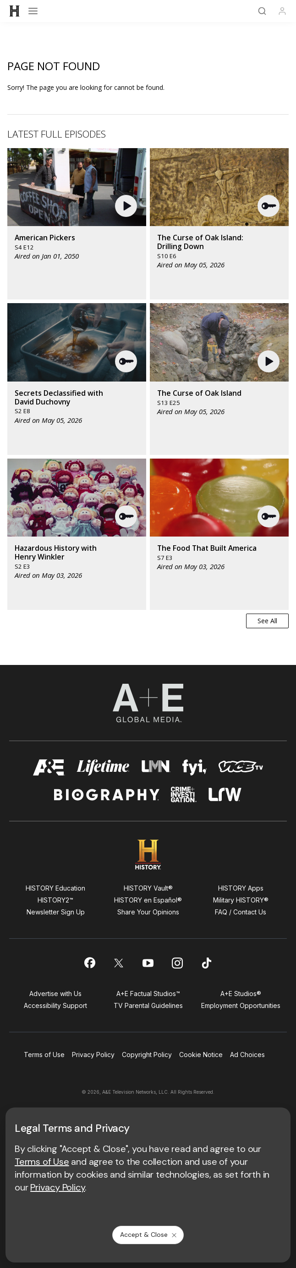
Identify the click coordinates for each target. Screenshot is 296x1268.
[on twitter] (118, 963)
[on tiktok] (206, 963)
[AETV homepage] (49, 767)
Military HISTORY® (241, 900)
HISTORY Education (55, 888)
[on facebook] (89, 962)
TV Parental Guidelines (148, 1005)
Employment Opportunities (240, 1005)
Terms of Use (44, 1054)
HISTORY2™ (55, 900)
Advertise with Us (55, 993)
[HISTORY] (14, 11)
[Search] (262, 11)
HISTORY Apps (240, 888)
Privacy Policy (93, 1054)
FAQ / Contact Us (240, 912)
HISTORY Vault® (148, 888)
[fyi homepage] (194, 767)
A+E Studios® (240, 993)
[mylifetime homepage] (103, 767)
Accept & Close (149, 1234)
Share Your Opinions (148, 912)
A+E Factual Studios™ (148, 993)
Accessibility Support (55, 1005)
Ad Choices (247, 1054)
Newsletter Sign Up (56, 912)
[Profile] (282, 11)
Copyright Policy (147, 1054)
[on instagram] (177, 963)
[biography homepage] (106, 794)
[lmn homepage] (156, 767)
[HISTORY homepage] (148, 854)
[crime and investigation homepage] (184, 794)
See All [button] (267, 620)
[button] (127, 206)
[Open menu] (32, 11)
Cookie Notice (201, 1054)
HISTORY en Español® (148, 900)
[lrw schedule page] (225, 794)
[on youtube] (148, 963)
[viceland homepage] (241, 767)
